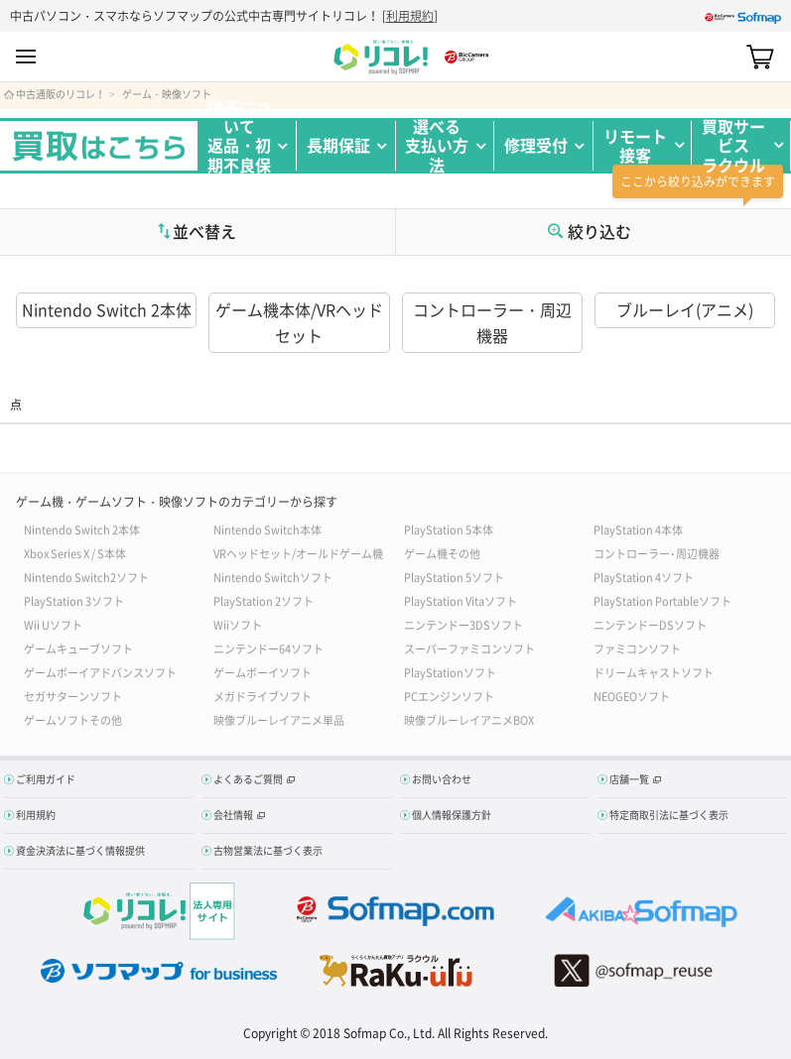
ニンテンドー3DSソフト (463, 624)
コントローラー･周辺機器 (656, 552)
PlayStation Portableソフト (662, 600)
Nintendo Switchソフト (272, 576)
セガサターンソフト (73, 695)
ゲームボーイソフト (262, 671)
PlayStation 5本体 (448, 529)
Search (725, 58)
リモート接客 (635, 145)
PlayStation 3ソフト (74, 600)
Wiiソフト (237, 624)
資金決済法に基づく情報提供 (80, 850)
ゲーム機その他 (442, 552)
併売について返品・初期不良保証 (239, 146)
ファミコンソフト (637, 648)
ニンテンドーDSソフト (650, 624)
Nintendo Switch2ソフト (86, 576)
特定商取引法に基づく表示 (668, 814)
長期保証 (338, 145)
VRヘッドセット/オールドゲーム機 (298, 552)
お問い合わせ (441, 778)
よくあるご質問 (248, 778)
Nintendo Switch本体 (267, 529)
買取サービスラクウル (733, 146)
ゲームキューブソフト (78, 648)
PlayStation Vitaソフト (460, 600)
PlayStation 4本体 (638, 529)
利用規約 (410, 16)
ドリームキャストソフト (653, 671)
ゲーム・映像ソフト (166, 94)
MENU (26, 58)
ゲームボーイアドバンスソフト (100, 671)
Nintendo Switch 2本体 (107, 309)
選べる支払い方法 (436, 146)
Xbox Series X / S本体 (75, 552)
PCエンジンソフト (449, 695)
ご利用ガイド (45, 778)
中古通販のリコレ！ (60, 94)
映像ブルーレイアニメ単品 (278, 719)
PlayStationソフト (450, 671)
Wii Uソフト (53, 624)
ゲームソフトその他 (73, 719)
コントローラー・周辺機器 (492, 322)
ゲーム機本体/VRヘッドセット (299, 322)
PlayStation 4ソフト (643, 576)
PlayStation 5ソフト (454, 576)
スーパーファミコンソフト (469, 648)
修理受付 (536, 145)
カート (760, 58)
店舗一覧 (629, 778)
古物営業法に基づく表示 (268, 850)
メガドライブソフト (262, 695)
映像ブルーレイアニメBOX (469, 719)
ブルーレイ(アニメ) (684, 309)
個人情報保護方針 (451, 814)
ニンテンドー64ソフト (268, 648)
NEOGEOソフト (631, 695)
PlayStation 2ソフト (263, 600)
